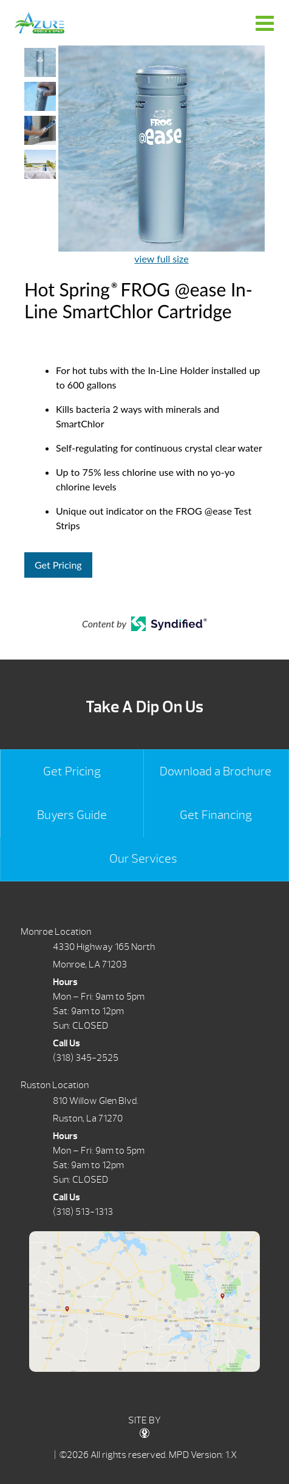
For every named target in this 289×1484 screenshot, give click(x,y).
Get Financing (216, 815)
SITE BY (144, 1426)
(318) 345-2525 (85, 1058)
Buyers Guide (72, 815)
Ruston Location (55, 1085)
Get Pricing (58, 564)
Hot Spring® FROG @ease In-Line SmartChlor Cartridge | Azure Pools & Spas (39, 22)
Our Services (143, 858)
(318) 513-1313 (83, 1212)
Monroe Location (56, 932)
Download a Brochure (215, 771)
